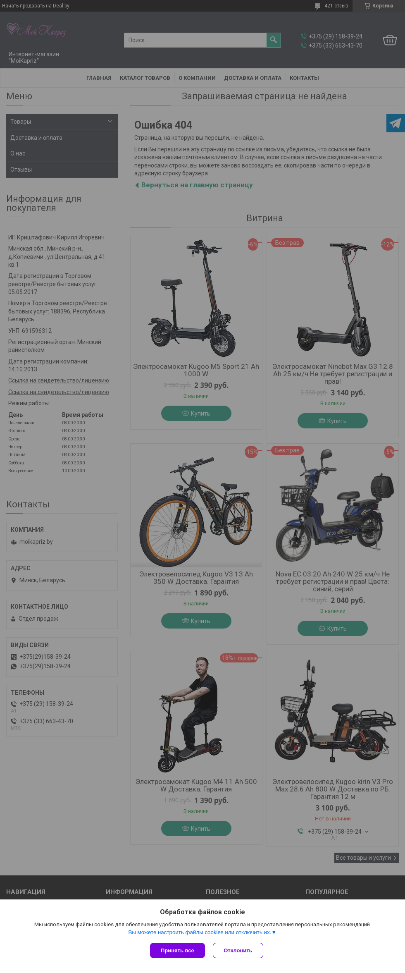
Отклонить (238, 950)
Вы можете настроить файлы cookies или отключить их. (199, 932)
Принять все (177, 950)
